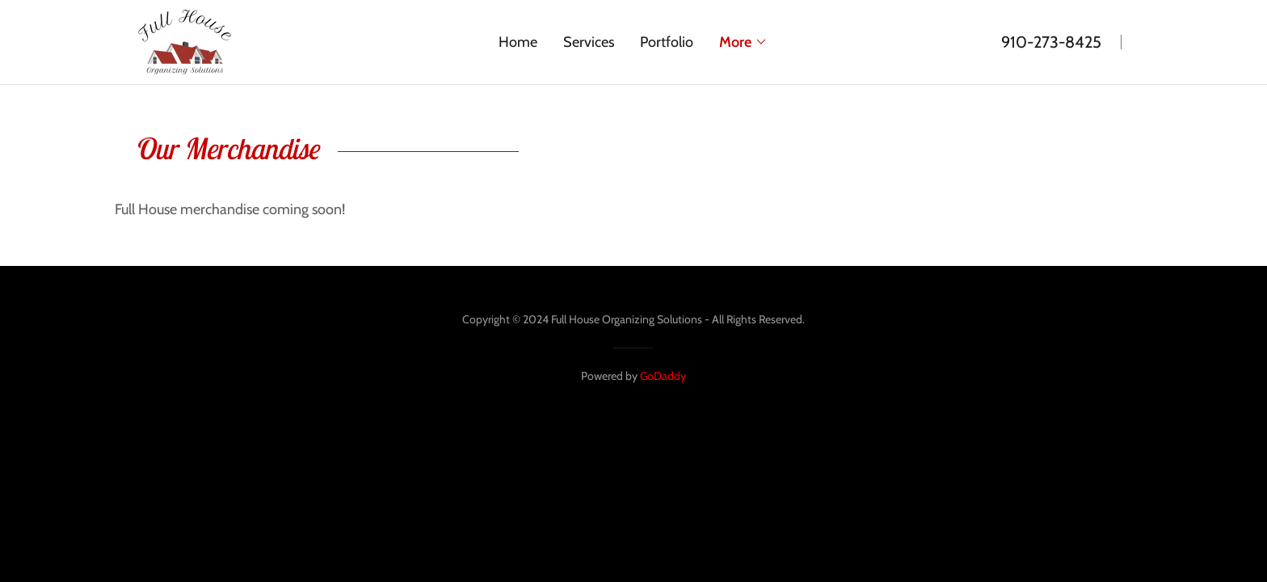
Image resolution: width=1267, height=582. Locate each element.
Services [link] (588, 42)
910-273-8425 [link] (1051, 42)
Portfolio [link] (666, 42)
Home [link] (518, 42)
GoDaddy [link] (663, 376)
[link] (184, 40)
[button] (743, 42)
